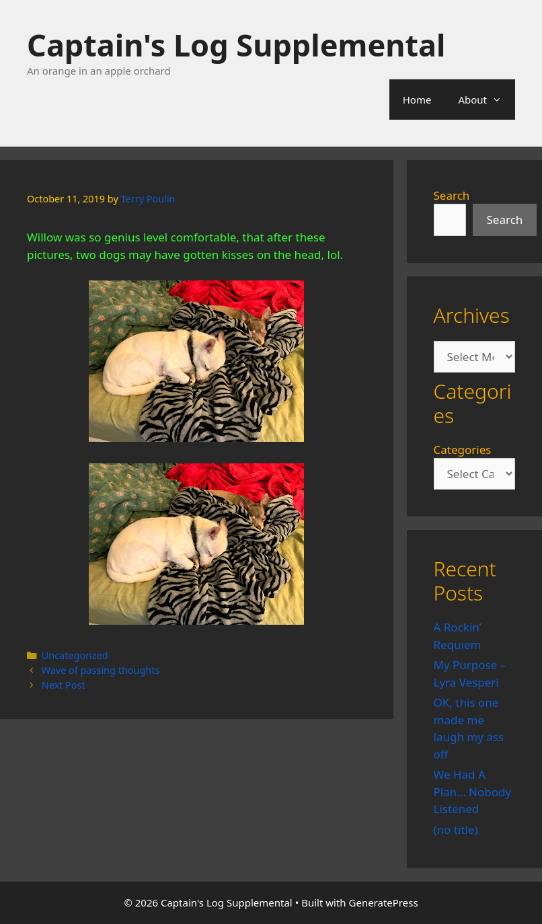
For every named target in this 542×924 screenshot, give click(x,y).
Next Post (63, 685)
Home (417, 99)
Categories (463, 449)
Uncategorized (75, 655)
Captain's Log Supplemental (236, 44)
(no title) (456, 829)
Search (452, 195)
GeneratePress (383, 902)
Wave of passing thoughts (101, 670)
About (486, 99)
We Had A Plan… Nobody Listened (473, 791)
